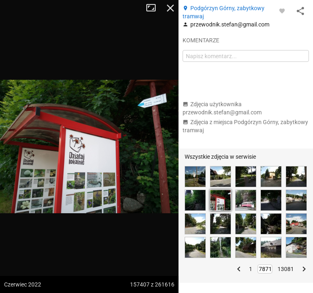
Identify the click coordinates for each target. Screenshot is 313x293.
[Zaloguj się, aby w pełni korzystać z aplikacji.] (282, 10)
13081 (286, 269)
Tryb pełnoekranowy (154, 8)
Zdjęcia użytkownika (222, 108)
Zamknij (170, 8)
